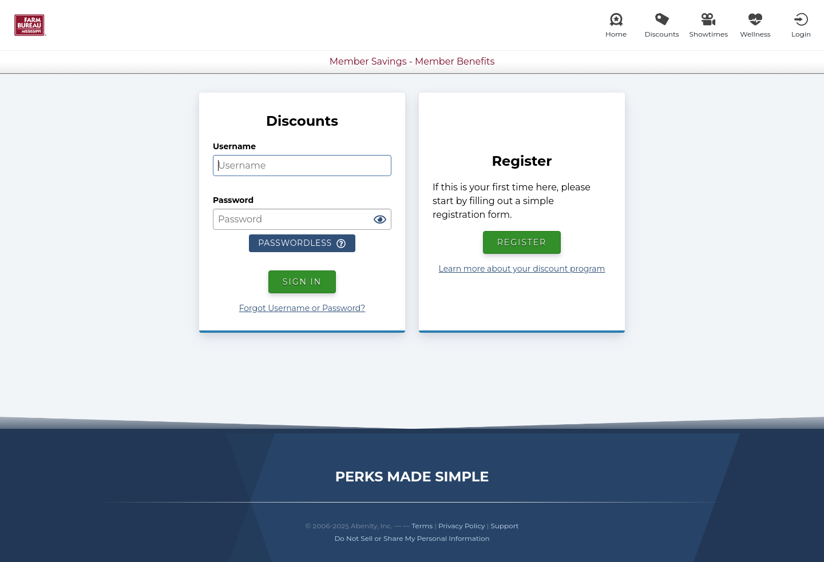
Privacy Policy (461, 525)
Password (233, 200)
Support (504, 525)
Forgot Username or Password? (302, 308)
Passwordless (302, 243)
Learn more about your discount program (522, 269)
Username (234, 146)
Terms (422, 525)
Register (522, 242)
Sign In (302, 282)
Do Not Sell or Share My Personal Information (411, 538)
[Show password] (380, 220)
